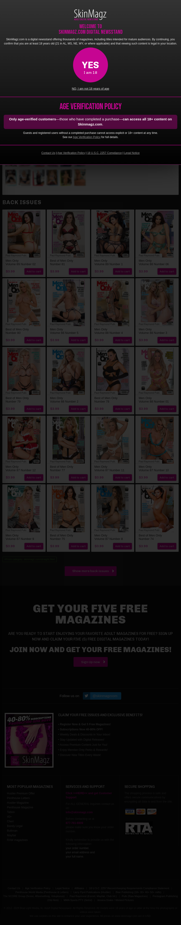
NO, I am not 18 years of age (90, 88)
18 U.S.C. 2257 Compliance (104, 153)
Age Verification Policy (87, 137)
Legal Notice (132, 153)
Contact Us (48, 153)
